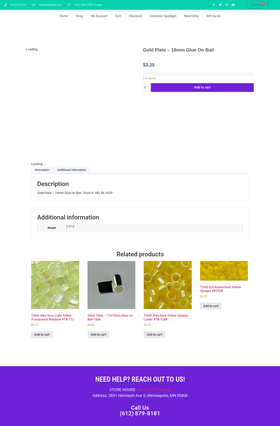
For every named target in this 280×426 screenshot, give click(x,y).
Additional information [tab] (71, 169)
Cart (118, 16)
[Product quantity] (147, 87)
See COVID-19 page (154, 389)
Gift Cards (213, 16)
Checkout (135, 16)
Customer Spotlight (163, 16)
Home (64, 16)
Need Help (191, 16)
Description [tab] (42, 169)
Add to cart (202, 87)
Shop (79, 16)
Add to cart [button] (42, 334)
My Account (99, 16)
